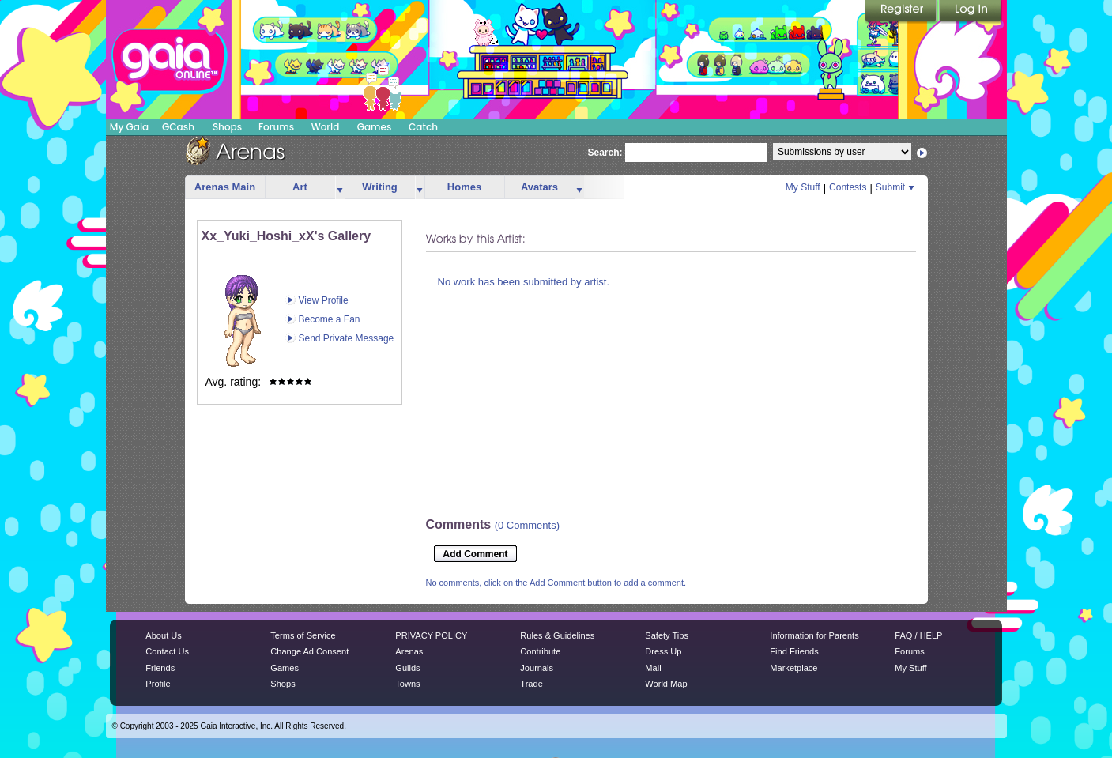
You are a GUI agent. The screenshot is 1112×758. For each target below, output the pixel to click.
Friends (160, 668)
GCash (178, 127)
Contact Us (167, 651)
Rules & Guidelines (557, 635)
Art (299, 187)
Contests (847, 187)
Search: (605, 152)
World (325, 127)
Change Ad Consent (309, 651)
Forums (276, 127)
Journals (536, 668)
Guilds (407, 668)
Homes (464, 187)
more (340, 187)
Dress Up (663, 651)
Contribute (540, 651)
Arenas (409, 651)
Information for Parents (814, 635)
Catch (423, 127)
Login (970, 12)
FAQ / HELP (918, 635)
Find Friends (794, 651)
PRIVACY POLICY (431, 635)
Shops (227, 127)
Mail (653, 668)
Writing (380, 187)
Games (374, 127)
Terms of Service (302, 635)
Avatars (539, 187)
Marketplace (793, 668)
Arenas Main (224, 187)
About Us (163, 635)
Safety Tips (666, 635)
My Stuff (803, 187)
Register (902, 12)
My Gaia (129, 127)
